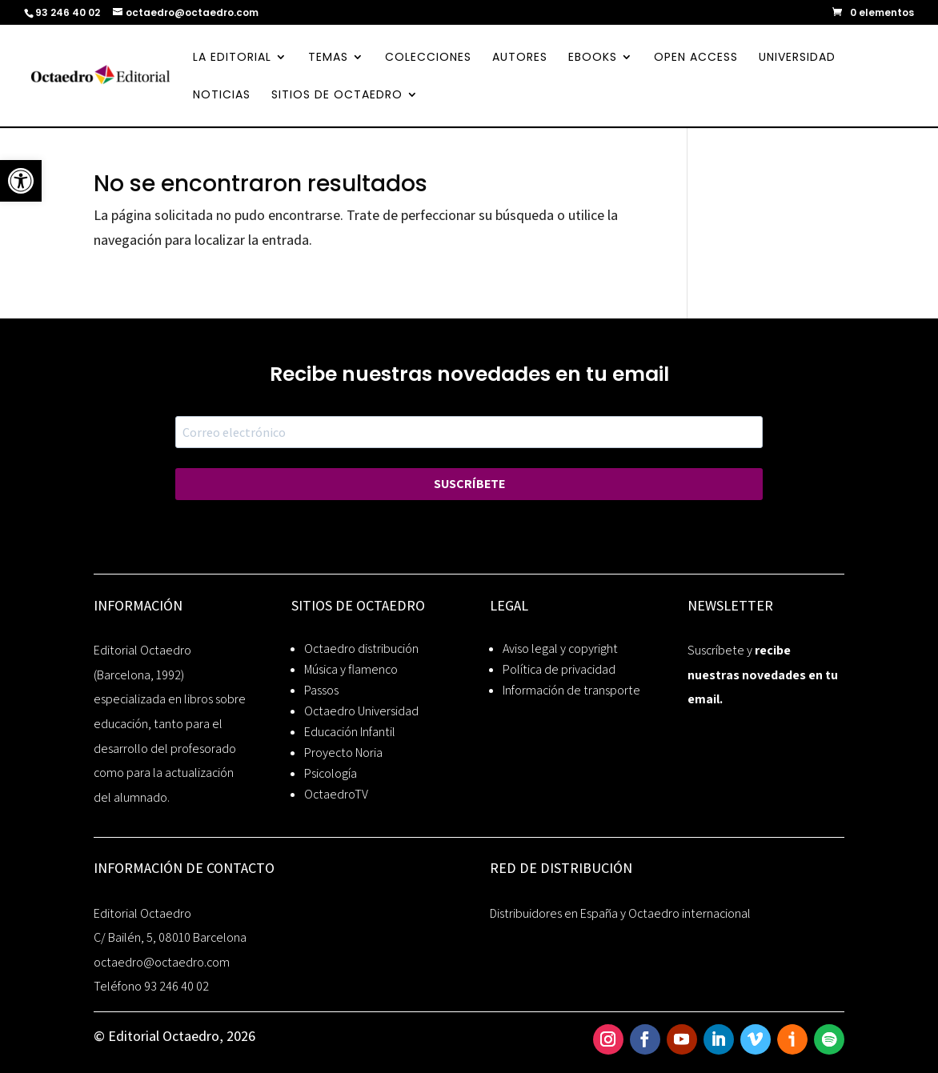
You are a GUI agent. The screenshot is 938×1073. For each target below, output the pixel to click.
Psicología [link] (330, 773)
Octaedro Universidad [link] (361, 711)
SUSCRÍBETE (469, 483)
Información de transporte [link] (571, 690)
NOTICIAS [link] (222, 95)
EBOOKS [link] (592, 58)
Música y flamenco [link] (351, 669)
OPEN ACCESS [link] (696, 58)
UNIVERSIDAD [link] (797, 58)
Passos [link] (321, 690)
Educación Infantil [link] (349, 731)
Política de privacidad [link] (559, 669)
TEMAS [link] (328, 58)
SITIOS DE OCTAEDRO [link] (337, 95)
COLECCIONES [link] (428, 58)
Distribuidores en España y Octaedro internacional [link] (620, 913)
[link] (21, 181)
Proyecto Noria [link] (343, 752)
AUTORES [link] (519, 58)
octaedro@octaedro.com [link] (162, 962)
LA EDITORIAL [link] (232, 58)
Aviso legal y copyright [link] (560, 648)
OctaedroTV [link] (336, 794)
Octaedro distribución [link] (361, 648)
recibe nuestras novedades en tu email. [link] (762, 674)
